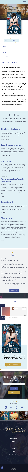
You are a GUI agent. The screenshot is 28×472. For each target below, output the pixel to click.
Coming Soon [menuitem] (13, 438)
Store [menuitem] (13, 451)
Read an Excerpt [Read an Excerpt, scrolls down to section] (7, 53)
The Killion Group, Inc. (4, 317)
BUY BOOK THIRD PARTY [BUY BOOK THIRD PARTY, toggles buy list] (11, 40)
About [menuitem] (13, 441)
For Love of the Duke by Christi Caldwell (13, 317)
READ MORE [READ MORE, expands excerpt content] (14, 290)
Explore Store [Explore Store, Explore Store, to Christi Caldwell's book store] (14, 392)
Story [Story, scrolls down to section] (4, 46)
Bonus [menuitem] (13, 445)
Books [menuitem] (13, 435)
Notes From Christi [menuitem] (13, 454)
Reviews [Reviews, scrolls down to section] (5, 49)
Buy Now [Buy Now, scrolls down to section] (5, 56)
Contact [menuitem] (13, 448)
